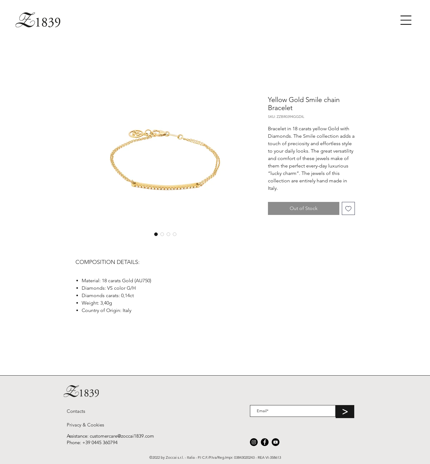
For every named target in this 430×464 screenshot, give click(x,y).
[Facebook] (265, 442)
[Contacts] (76, 411)
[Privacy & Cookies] (85, 425)
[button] (406, 20)
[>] (345, 411)
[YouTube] (275, 442)
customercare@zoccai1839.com (122, 436)
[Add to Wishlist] (348, 208)
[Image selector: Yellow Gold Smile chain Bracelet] (156, 234)
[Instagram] (254, 442)
